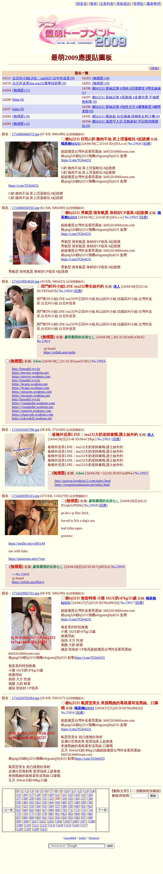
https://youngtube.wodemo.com (33, 403)
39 (18, 802)
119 (27, 829)
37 (83, 798)
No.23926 (135, 143)
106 (75, 821)
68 (51, 810)
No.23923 (43, 341)
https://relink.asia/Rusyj (28, 582)
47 (70, 802)
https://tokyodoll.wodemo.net (32, 418)
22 (64, 795)
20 (51, 795)
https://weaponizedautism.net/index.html (82, 484)
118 (19, 829)
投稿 (154, 68)
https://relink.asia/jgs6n (59, 352)
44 (51, 802)
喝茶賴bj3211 (71, 143)
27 (18, 798)
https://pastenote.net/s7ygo (26, 559)
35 (70, 798)
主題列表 (107, 4)
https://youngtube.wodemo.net (32, 407)
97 (83, 817)
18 (38, 795)
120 (35, 829)
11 (73, 791)
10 (66, 791)
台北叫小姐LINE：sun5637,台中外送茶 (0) (43, 78)
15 (18, 795)
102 (42, 821)
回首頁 (82, 4)
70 (64, 810)
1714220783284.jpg (25, 698)
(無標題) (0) (100, 78)
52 (25, 806)
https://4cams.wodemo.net (30, 384)
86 (90, 814)
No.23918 (91, 505)
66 (38, 810)
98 (90, 817)
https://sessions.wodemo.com (32, 392)
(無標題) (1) (21, 90)
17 (31, 795)
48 (77, 802)
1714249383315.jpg (25, 496)
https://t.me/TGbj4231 (76, 160)
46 (64, 802)
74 (90, 810)
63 (18, 810)
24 (77, 795)
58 (64, 806)
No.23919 (118, 567)
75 (18, 814)
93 (57, 817)
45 (57, 802)
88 (25, 817)
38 (90, 798)
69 (57, 810)
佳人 (116, 286)
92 (51, 817)
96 (77, 817)
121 (43, 829)
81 (57, 814)
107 (83, 821)
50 (90, 802)
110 (27, 825)
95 (70, 817)
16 (25, 795)
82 (64, 814)
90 (38, 817)
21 (57, 795)
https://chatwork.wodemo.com (32, 414)
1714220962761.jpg (25, 593)
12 (79, 791)
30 (38, 798)
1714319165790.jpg (25, 429)
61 (83, 806)
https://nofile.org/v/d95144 (26, 543)
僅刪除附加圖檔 (148, 791)
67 (44, 810)
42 (38, 802)
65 (31, 810)
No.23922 (141, 473)
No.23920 (66, 291)
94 (64, 817)
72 (77, 810)
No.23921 (104, 439)
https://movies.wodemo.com (31, 376)
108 (91, 821)
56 (51, 806)
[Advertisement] (81, 861)
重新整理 (153, 4)
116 (75, 825)
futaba (82, 838)
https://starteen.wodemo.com (31, 411)
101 (34, 821)
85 (83, 814)
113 (51, 825)
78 (38, 814)
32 (51, 798)
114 (59, 825)
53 (31, 806)
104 (58, 821)
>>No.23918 (20, 574)
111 (35, 825)
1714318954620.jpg (25, 281)
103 (50, 821)
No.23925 (131, 217)
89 (31, 817)
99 (18, 821)
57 (57, 806)
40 (25, 802)
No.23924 (98, 361)
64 (25, 810)
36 (77, 798)
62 (90, 806)
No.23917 (127, 603)
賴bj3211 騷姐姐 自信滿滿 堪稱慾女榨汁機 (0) (126, 116)
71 (70, 810)
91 (44, 817)
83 (70, 814)
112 (43, 825)
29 (31, 798)
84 (77, 814)
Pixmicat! (94, 838)
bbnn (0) (18, 99)
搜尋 (93, 4)
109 (19, 825)
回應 (146, 143)
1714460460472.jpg (25, 134)
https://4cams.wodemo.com (30, 388)
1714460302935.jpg (25, 208)
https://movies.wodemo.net (30, 372)
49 (83, 802)
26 (90, 795)
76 (25, 814)
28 (25, 798)
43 (44, 802)
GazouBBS (70, 838)
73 (83, 810)
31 (44, 798)
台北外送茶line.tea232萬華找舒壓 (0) (39, 83)
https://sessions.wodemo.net (31, 395)
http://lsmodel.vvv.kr (26, 369)
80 (51, 814)
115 (67, 825)
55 (44, 806)
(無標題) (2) (21, 124)
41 (31, 802)
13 (86, 791)
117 (84, 825)
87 (18, 817)
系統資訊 (123, 4)
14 (92, 791)
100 (25, 821)
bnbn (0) (18, 109)
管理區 (138, 4)
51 (18, 806)
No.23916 (67, 712)
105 (66, 821)
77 (31, 814)
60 (77, 806)
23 (70, 795)
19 (44, 795)
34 (64, 798)
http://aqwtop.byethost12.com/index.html (83, 481)
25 (83, 795)
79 (44, 814)
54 (38, 806)
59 (70, 806)
